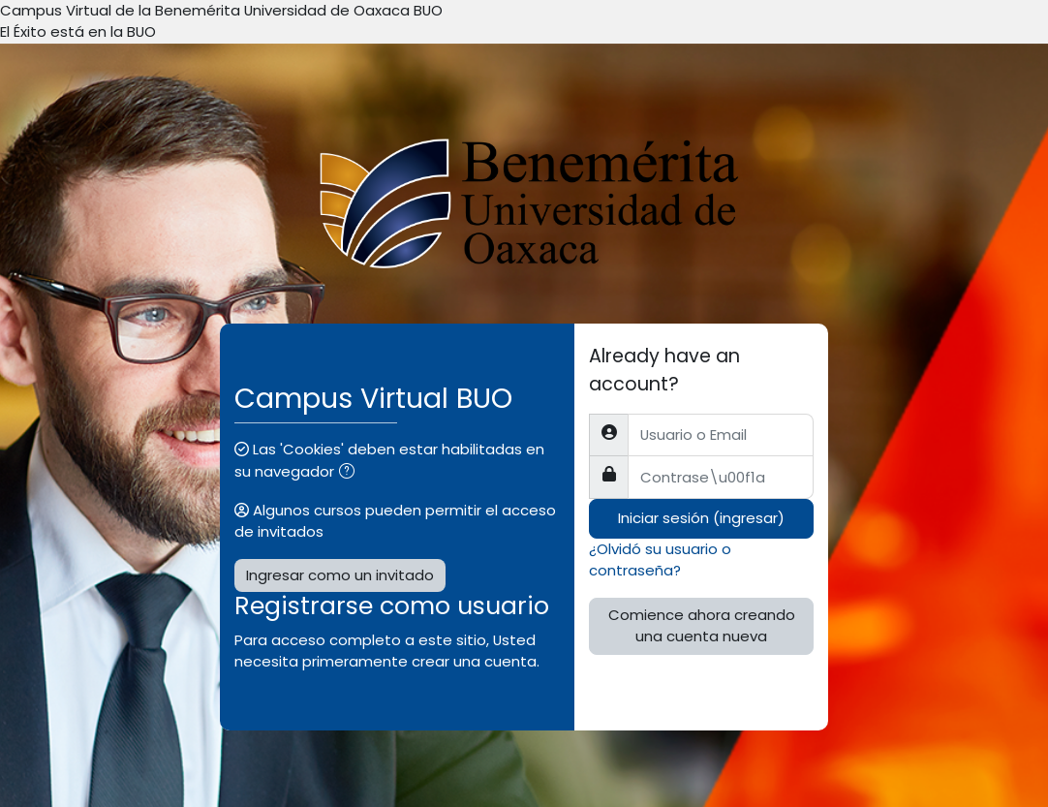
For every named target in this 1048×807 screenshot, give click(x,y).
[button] (350, 472)
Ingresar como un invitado (340, 575)
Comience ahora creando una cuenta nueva (701, 625)
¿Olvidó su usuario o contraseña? (660, 559)
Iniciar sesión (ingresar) (701, 518)
